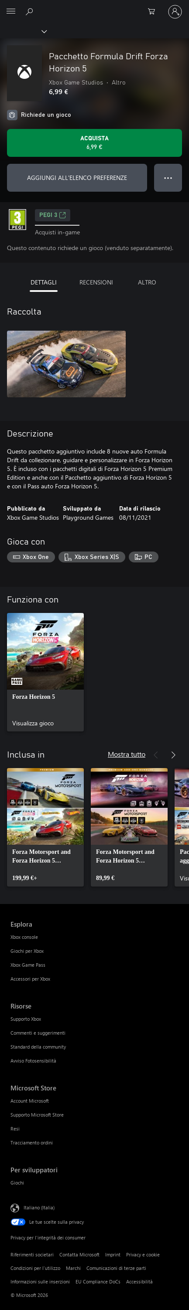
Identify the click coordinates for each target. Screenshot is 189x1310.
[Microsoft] (94, 6)
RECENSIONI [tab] (96, 282)
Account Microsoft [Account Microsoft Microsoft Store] (29, 1101)
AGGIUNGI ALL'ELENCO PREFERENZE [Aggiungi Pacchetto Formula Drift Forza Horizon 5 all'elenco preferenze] (77, 177)
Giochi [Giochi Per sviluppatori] (17, 1182)
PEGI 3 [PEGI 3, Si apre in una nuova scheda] (52, 215)
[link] (45, 672)
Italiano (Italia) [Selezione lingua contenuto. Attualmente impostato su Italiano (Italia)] (39, 1207)
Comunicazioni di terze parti (116, 1268)
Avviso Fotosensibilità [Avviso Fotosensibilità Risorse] (33, 1060)
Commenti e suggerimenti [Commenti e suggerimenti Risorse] (37, 1033)
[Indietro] (156, 755)
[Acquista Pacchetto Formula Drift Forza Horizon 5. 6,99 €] (94, 143)
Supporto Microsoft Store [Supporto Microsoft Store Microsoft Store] (37, 1114)
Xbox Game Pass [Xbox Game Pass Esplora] (27, 965)
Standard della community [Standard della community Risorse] (38, 1046)
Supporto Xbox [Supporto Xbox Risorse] (25, 1019)
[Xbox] (23, 31)
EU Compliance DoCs (98, 1281)
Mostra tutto (126, 753)
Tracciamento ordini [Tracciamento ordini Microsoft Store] (31, 1142)
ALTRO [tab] (147, 282)
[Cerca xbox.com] (30, 11)
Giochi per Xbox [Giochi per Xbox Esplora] (27, 951)
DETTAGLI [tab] (44, 282)
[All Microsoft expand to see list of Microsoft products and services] (10, 11)
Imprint (112, 1254)
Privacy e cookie (143, 1254)
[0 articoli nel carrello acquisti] (154, 11)
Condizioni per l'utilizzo (35, 1268)
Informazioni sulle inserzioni (40, 1281)
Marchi (73, 1268)
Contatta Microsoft (79, 1254)
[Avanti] (173, 755)
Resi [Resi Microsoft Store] (15, 1128)
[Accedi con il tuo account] (175, 11)
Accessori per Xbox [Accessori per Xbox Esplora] (30, 979)
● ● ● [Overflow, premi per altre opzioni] (168, 177)
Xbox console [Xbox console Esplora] (24, 937)
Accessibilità (139, 1281)
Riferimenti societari (32, 1254)
